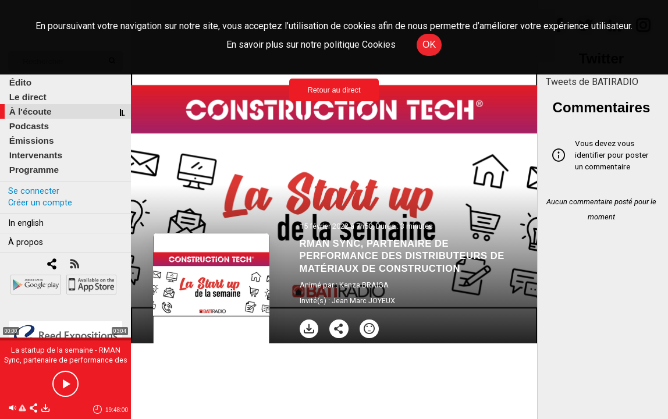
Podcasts (29, 126)
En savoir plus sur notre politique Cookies (311, 44)
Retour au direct (333, 90)
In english (26, 223)
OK (429, 44)
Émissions (31, 140)
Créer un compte (40, 203)
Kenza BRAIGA (364, 284)
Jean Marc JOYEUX (363, 300)
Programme (34, 170)
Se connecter (33, 191)
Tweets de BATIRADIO (592, 81)
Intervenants (35, 155)
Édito (20, 82)
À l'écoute (30, 111)
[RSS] (74, 265)
